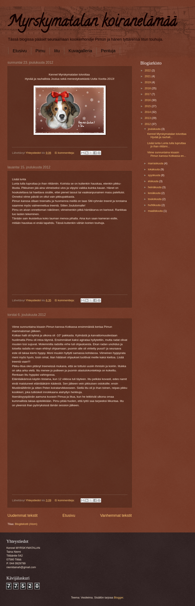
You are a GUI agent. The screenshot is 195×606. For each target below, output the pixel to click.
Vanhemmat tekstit (116, 515)
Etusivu (20, 50)
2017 (148, 94)
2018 (148, 88)
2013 (148, 118)
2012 (148, 124)
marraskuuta (156, 163)
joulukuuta (154, 129)
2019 (148, 82)
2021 (148, 76)
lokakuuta (154, 169)
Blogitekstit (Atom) (26, 524)
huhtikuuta (154, 205)
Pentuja (108, 50)
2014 (148, 112)
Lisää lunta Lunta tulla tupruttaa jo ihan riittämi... (166, 145)
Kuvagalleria (80, 50)
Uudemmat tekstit (23, 515)
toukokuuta (155, 199)
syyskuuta (154, 175)
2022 (148, 70)
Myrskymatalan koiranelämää (92, 22)
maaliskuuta (155, 210)
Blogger (118, 597)
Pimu (40, 50)
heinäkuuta (155, 187)
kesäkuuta (154, 193)
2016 (148, 100)
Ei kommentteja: (65, 152)
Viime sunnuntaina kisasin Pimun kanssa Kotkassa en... (166, 154)
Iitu (57, 50)
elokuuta (153, 181)
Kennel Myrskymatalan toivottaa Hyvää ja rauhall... (167, 135)
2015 (148, 106)
